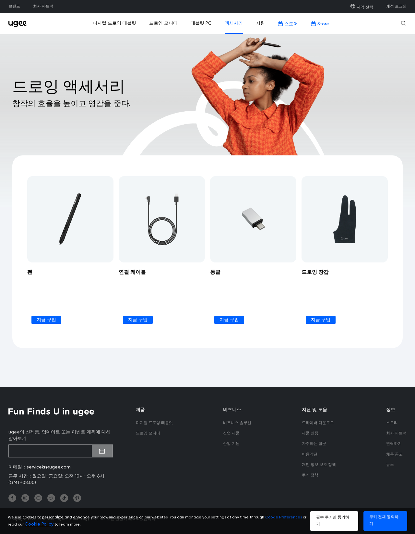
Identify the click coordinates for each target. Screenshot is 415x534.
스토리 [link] (392, 423)
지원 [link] (260, 23)
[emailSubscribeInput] (60, 450)
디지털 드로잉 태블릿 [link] (114, 23)
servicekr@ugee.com (49, 467)
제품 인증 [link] (310, 433)
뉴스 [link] (390, 465)
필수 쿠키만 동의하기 (332, 521)
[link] (19, 23)
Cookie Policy (39, 524)
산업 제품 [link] (231, 433)
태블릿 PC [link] (201, 23)
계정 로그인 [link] (396, 6)
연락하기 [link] (394, 444)
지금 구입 (46, 320)
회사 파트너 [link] (43, 6)
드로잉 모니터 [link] (163, 23)
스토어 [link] (288, 23)
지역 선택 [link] (361, 7)
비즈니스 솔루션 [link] (237, 423)
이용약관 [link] (309, 454)
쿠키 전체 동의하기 (383, 520)
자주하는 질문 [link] (314, 444)
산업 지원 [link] (231, 444)
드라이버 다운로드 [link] (318, 423)
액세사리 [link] (234, 23)
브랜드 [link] (14, 6)
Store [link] (320, 23)
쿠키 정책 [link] (310, 475)
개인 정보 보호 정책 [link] (319, 465)
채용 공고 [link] (394, 454)
